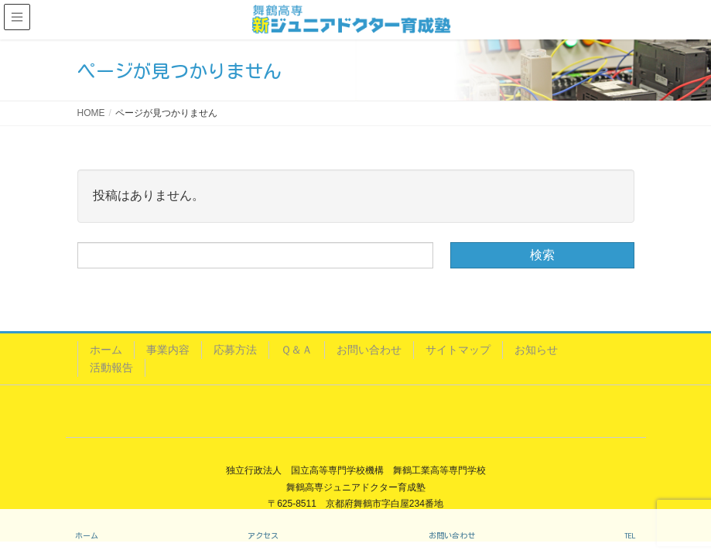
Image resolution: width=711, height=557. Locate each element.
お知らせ (536, 349)
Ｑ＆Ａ (297, 349)
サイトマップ (458, 349)
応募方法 (235, 349)
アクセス (263, 535)
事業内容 (168, 349)
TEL (630, 535)
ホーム (106, 349)
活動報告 (111, 367)
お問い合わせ (369, 349)
